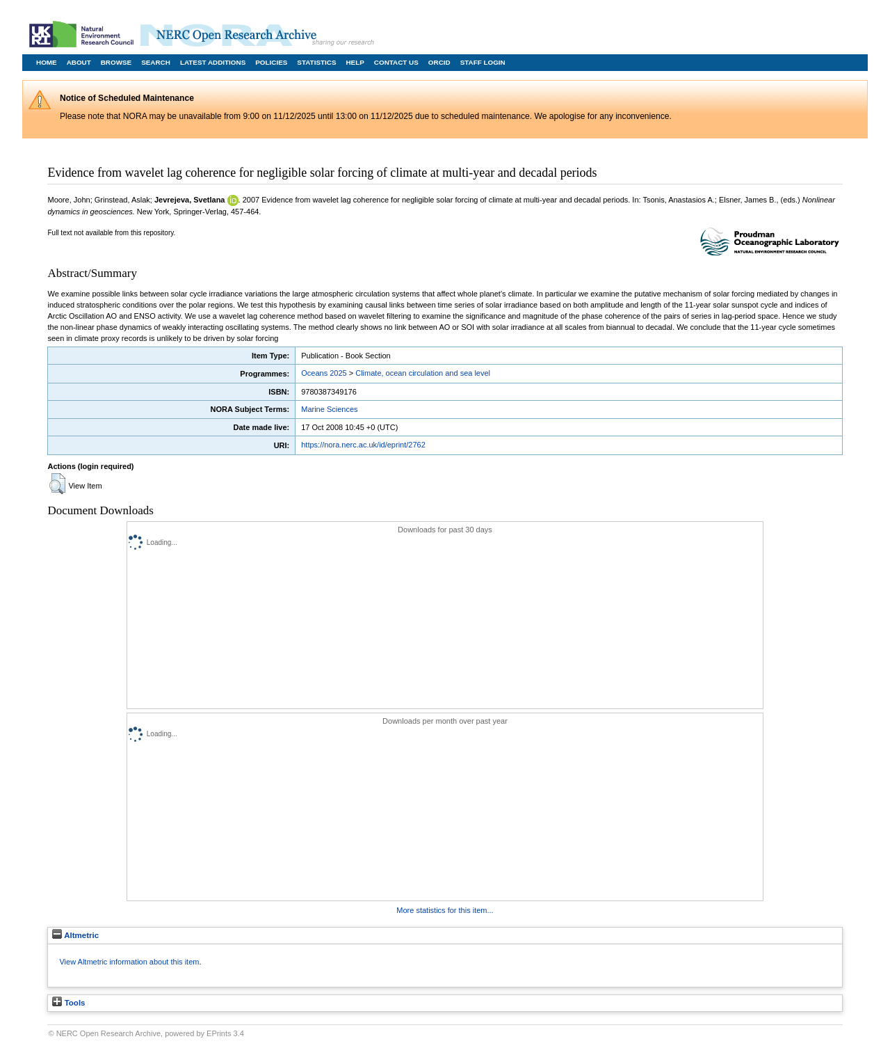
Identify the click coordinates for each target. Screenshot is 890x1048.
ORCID (439, 62)
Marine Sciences (329, 409)
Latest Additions (212, 62)
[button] (57, 483)
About (79, 62)
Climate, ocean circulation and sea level (422, 373)
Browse (116, 62)
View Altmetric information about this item (129, 962)
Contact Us (396, 62)
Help (355, 62)
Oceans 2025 (323, 373)
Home (46, 62)
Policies (271, 62)
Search (155, 62)
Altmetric (75, 935)
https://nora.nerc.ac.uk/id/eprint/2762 (363, 444)
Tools (68, 1003)
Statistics (316, 62)
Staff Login (482, 62)
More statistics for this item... (444, 910)
